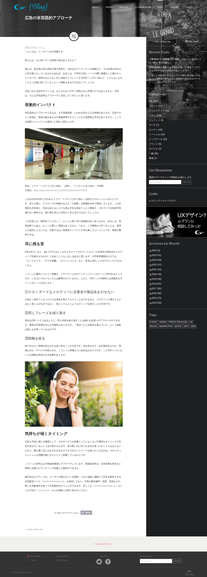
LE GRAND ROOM (143, 7)
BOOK (178, 326)
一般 (151, 153)
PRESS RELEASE (178, 322)
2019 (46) (156, 279)
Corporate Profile (61, 556)
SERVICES (123, 7)
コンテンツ (154, 120)
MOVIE (153, 326)
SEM (193, 326)
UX (150, 101)
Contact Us (43, 490)
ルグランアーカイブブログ (162, 201)
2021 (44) (156, 269)
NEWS (163, 322)
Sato (59, 513)
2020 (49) (156, 274)
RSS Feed (191, 41)
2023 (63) (156, 260)
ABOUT (95, 7)
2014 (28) (156, 303)
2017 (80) (156, 288)
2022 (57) (156, 265)
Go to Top (189, 572)
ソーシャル (154, 134)
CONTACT (189, 7)
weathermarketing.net (53, 481)
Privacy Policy (62, 560)
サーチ (152, 125)
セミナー (153, 129)
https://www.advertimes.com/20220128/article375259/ (60, 190)
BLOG (160, 7)
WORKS (109, 7)
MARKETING (166, 326)
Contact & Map (34, 556)
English (34, 560)
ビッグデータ (155, 139)
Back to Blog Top (34, 529)
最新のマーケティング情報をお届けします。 (171, 177)
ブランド (153, 144)
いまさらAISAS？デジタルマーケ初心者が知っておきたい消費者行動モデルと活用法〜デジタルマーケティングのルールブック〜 (174, 78)
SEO (186, 326)
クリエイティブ (157, 110)
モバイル (153, 149)
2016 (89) (156, 293)
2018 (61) (156, 284)
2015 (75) (156, 298)
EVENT (153, 322)
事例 (151, 158)
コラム (41, 47)
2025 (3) (156, 250)
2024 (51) (156, 255)
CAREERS (174, 7)
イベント (153, 106)
